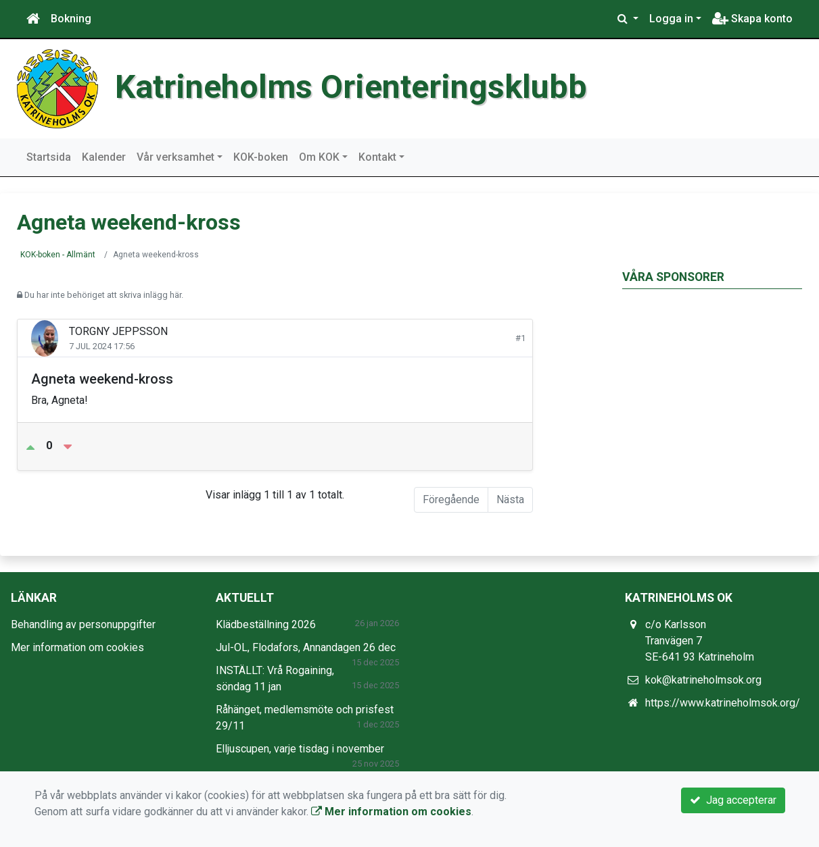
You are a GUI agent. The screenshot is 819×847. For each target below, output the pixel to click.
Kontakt (377, 157)
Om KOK (319, 157)
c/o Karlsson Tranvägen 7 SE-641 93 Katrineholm (699, 640)
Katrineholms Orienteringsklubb (351, 87)
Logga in (671, 18)
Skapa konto (752, 18)
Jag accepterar (733, 800)
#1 (520, 338)
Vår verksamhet (175, 157)
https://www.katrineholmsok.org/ (722, 702)
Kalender (104, 157)
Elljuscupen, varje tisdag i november (300, 748)
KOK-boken (260, 157)
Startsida (48, 157)
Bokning (71, 18)
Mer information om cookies (77, 647)
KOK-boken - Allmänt (57, 254)
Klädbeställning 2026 (266, 624)
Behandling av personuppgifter (83, 624)
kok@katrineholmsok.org (703, 679)
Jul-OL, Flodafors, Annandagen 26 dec (306, 647)
